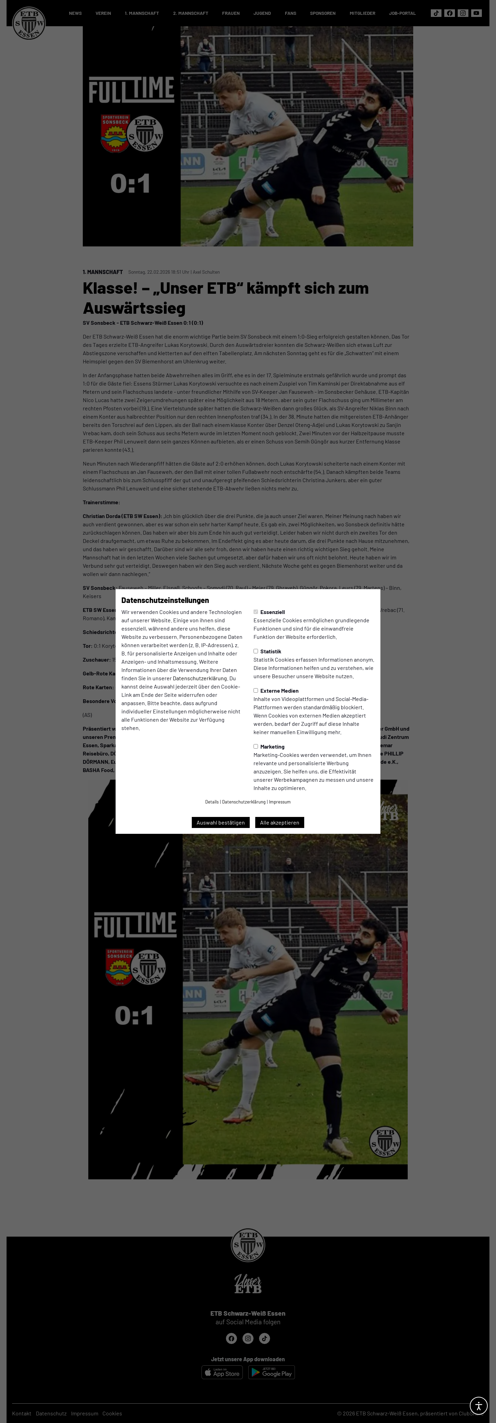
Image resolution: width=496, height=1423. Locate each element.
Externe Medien (276, 690)
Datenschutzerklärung (200, 678)
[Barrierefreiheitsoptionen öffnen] (479, 1406)
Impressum (280, 802)
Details (212, 802)
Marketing (269, 746)
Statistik (267, 651)
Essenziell (269, 611)
